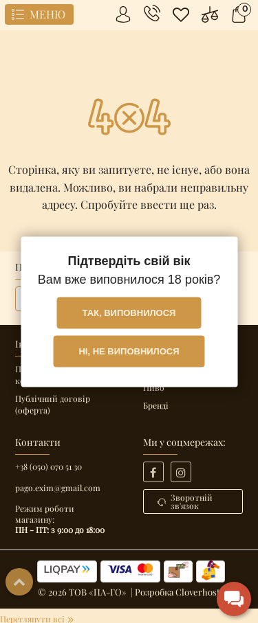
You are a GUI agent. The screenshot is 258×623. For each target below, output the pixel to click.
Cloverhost (197, 592)
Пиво (153, 387)
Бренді (156, 405)
